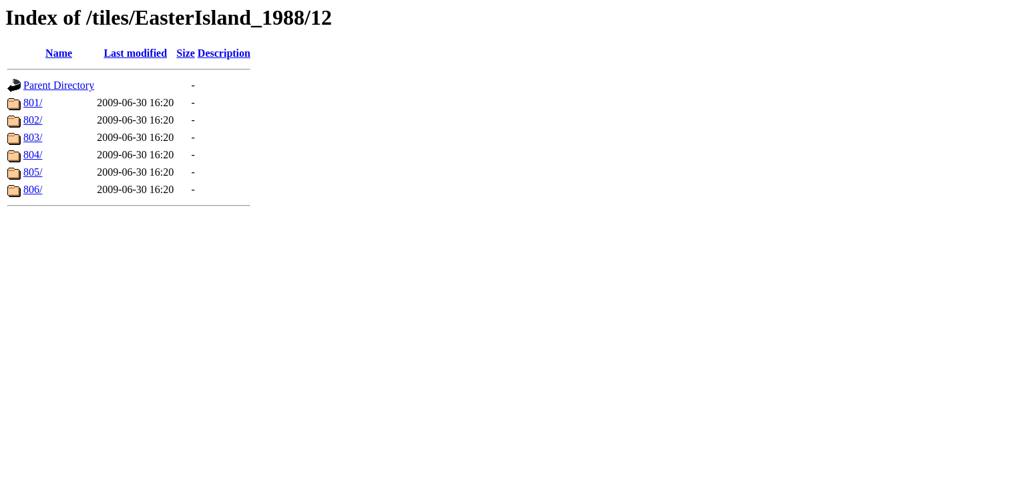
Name (58, 53)
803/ (32, 137)
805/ (32, 172)
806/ (32, 189)
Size (185, 53)
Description (224, 53)
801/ (32, 102)
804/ (32, 154)
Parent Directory (58, 85)
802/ (32, 120)
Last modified (135, 53)
